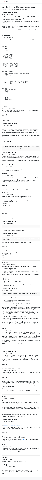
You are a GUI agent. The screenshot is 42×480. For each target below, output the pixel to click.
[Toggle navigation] (2, 2)
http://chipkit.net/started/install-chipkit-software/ (13, 425)
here (23, 439)
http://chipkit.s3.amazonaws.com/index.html (10, 453)
